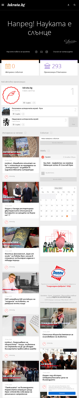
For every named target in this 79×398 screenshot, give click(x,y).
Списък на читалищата (63, 51)
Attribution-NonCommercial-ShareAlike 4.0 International (63, 302)
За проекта (56, 295)
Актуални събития (20, 67)
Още (73, 124)
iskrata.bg (10, 176)
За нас (50, 295)
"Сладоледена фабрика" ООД (58, 286)
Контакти (44, 295)
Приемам (62, 393)
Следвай (28, 103)
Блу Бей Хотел (47, 173)
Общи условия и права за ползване (61, 296)
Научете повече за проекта (18, 51)
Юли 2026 (58, 188)
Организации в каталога (59, 67)
